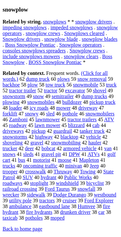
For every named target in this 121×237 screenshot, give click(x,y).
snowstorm (14, 96)
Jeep (94, 166)
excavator (75, 90)
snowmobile (85, 84)
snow (38, 96)
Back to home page (22, 229)
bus (21, 160)
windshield (67, 183)
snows (9, 154)
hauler (94, 142)
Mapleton (89, 160)
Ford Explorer (98, 200)
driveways (13, 131)
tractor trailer (22, 90)
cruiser (70, 200)
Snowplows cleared (84, 33)
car (101, 212)
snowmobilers (100, 113)
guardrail (62, 131)
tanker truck (92, 131)
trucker (10, 148)
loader (15, 108)
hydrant (48, 177)
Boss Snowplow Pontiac (30, 45)
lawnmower (47, 119)
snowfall (86, 189)
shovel (99, 90)
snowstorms (15, 137)
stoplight (39, 183)
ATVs (93, 154)
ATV (109, 119)
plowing (11, 102)
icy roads (39, 108)
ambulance (20, 206)
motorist (41, 160)
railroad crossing (20, 189)
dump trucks (94, 96)
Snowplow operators (80, 45)
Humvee (86, 206)
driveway (88, 108)
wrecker (11, 194)
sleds (28, 154)
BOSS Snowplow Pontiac (54, 62)
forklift (10, 113)
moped (57, 218)
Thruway (63, 171)
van (108, 148)
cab (95, 125)
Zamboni (18, 119)
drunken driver (75, 212)
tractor (50, 90)
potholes (34, 218)
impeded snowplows (71, 27)
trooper (10, 171)
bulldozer (72, 102)
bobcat (48, 148)
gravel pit (51, 154)
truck (111, 84)
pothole (70, 113)
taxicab (10, 218)
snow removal (91, 79)
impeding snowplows (24, 27)
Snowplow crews (87, 50)
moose (65, 160)
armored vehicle (80, 148)
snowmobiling (66, 142)
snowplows (54, 21)
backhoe (11, 84)
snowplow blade (61, 39)
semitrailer (63, 96)
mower (63, 108)
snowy (31, 113)
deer (29, 148)
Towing (88, 171)
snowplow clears (81, 56)
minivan (73, 166)
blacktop (69, 137)
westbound (105, 194)
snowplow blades (99, 39)
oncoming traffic (40, 166)
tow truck (55, 84)
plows (63, 79)
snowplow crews (43, 33)
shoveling (13, 142)
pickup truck (102, 102)
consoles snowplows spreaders (34, 50)
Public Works (78, 177)
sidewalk (36, 194)
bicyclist (95, 183)
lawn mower (47, 125)
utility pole (20, 200)
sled (50, 113)
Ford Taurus (57, 189)
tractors (47, 200)
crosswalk (35, 171)
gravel (36, 142)
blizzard (76, 125)
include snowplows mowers (31, 56)
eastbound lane (54, 206)
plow (32, 84)
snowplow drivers (93, 21)
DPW (74, 154)
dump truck (37, 79)
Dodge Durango (69, 194)
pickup (39, 131)
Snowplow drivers (21, 39)
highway (44, 137)
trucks (9, 166)
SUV (28, 177)
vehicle (93, 137)
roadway (18, 125)
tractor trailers (81, 119)
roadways (12, 183)
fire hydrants (39, 212)
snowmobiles (40, 102)
